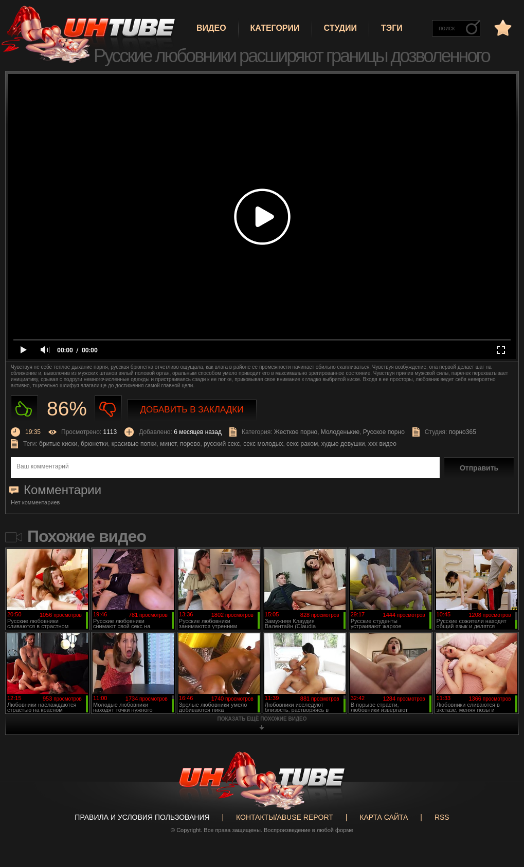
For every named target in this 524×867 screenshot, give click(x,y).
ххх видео (382, 443)
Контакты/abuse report (284, 817)
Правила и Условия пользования (142, 817)
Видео (211, 28)
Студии (340, 28)
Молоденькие (340, 432)
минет (168, 443)
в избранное (502, 27)
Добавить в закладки (192, 409)
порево (190, 443)
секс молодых (263, 443)
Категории (275, 28)
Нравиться (24, 409)
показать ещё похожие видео (262, 719)
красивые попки (134, 443)
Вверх (501, 817)
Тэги (392, 28)
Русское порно (384, 432)
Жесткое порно (295, 432)
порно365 (462, 432)
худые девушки (343, 443)
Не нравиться (108, 409)
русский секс (222, 443)
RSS (442, 817)
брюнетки (94, 443)
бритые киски (58, 443)
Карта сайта (383, 817)
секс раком (302, 443)
